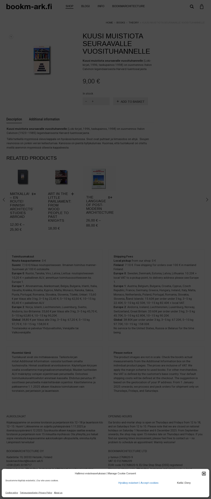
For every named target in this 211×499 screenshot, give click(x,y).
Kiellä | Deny (184, 482)
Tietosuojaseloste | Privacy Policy (36, 493)
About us (58, 493)
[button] (204, 473)
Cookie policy (11, 493)
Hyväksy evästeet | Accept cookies (138, 482)
